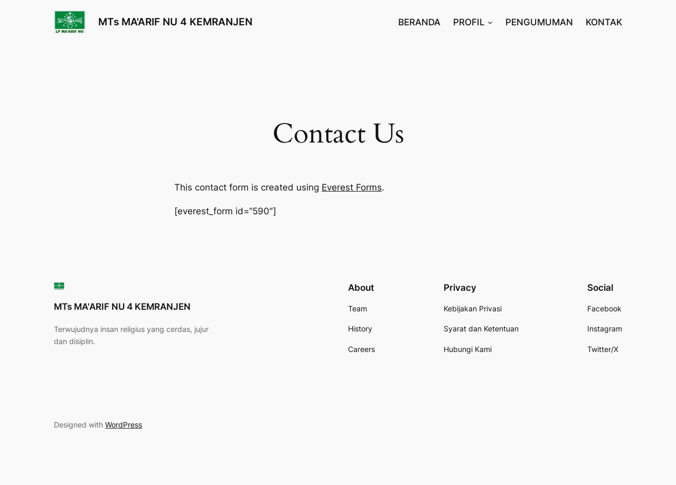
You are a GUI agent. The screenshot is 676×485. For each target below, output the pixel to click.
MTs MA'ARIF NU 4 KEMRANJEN (175, 21)
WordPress (123, 424)
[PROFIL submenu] (490, 22)
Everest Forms (352, 187)
